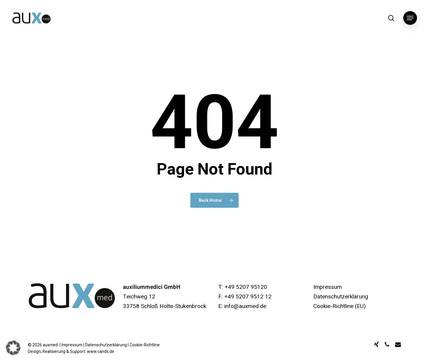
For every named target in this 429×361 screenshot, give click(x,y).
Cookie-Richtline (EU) (339, 306)
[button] (410, 18)
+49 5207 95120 (246, 287)
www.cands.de (100, 351)
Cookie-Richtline (145, 345)
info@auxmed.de (245, 306)
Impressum (327, 287)
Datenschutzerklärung (340, 296)
